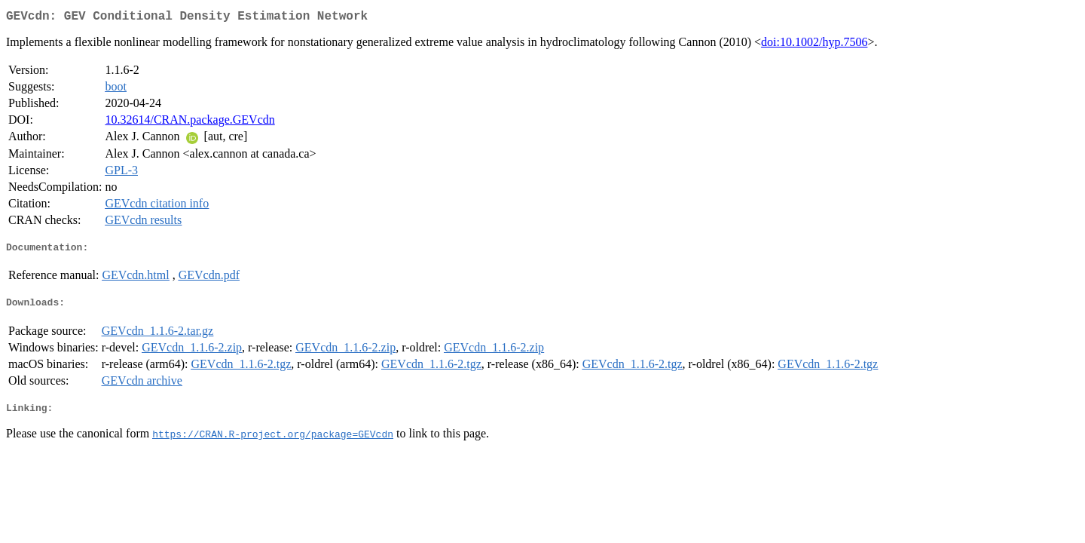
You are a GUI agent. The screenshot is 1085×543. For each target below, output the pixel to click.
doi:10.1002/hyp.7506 (814, 44)
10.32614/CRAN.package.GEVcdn (189, 122)
